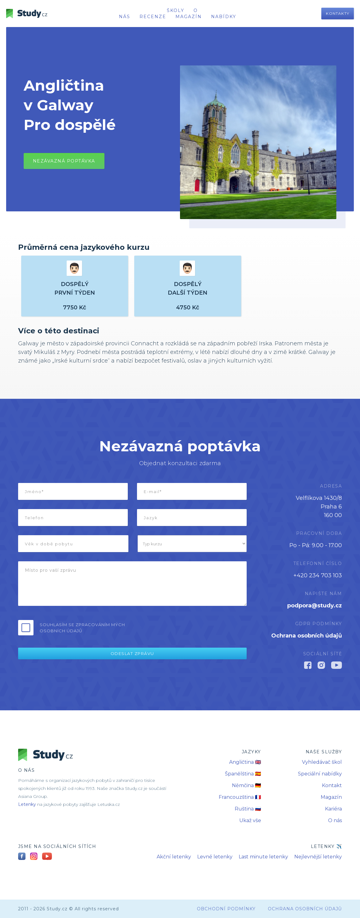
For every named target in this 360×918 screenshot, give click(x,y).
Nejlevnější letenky (318, 857)
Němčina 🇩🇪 (246, 785)
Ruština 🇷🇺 (248, 809)
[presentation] (200, 627)
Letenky (27, 804)
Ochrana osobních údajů (306, 635)
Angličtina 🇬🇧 (245, 762)
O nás (335, 820)
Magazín (188, 16)
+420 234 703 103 (317, 575)
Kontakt (332, 785)
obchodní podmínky (226, 909)
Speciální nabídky (320, 774)
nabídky (223, 16)
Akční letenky (174, 857)
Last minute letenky (263, 857)
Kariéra (333, 809)
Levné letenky (215, 857)
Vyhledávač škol (322, 762)
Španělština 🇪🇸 (243, 774)
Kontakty (337, 13)
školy (175, 10)
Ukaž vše (250, 820)
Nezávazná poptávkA (64, 161)
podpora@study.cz (314, 605)
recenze (152, 16)
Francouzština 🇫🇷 (240, 797)
